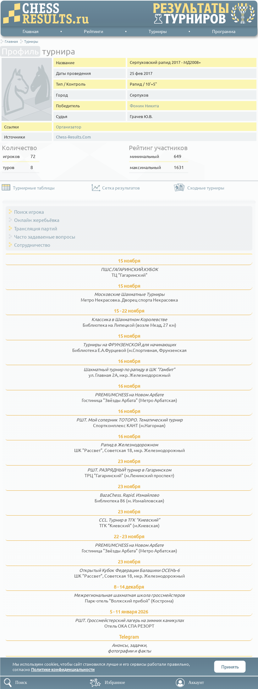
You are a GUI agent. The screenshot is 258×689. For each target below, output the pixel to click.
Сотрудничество (32, 245)
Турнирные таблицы (34, 187)
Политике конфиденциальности (63, 669)
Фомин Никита (144, 105)
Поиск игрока (29, 212)
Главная (31, 31)
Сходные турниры (205, 187)
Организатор (68, 126)
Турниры (158, 31)
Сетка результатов (121, 187)
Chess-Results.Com (73, 136)
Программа (223, 31)
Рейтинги (93, 31)
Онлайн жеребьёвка (36, 220)
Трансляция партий (35, 228)
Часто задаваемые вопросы (44, 237)
